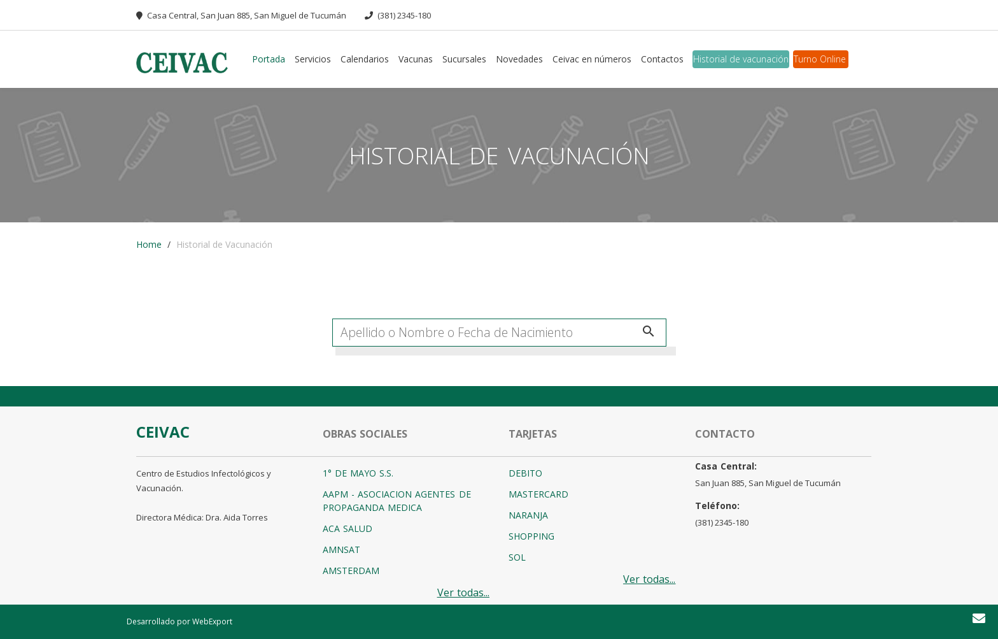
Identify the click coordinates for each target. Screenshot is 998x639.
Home (149, 244)
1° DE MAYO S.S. (358, 473)
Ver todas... (463, 592)
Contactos (662, 59)
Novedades (519, 59)
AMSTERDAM (351, 570)
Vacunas (415, 59)
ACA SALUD (347, 528)
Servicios (313, 59)
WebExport (212, 621)
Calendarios (365, 59)
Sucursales (464, 59)
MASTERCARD (538, 494)
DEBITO (525, 473)
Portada (268, 59)
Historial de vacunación (741, 59)
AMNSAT (341, 549)
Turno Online (820, 59)
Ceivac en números (591, 59)
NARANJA (528, 515)
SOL (517, 557)
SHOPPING (531, 536)
